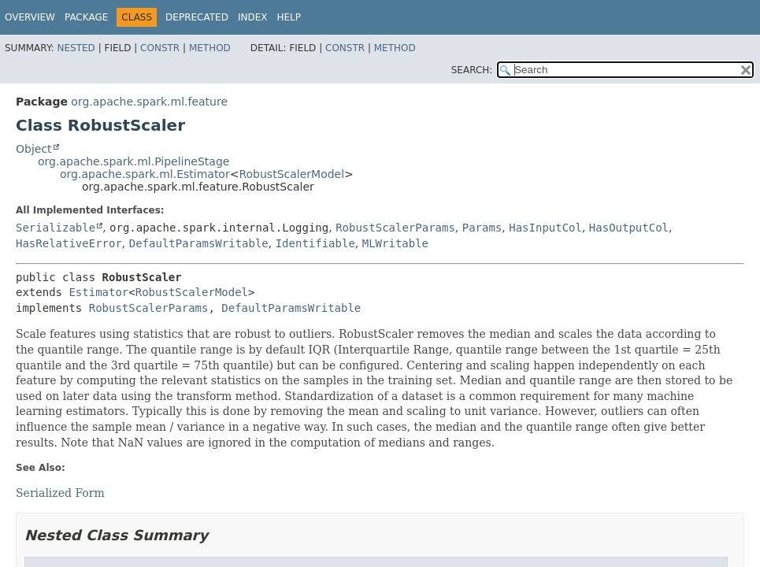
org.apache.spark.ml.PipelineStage (133, 161)
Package (86, 17)
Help (288, 17)
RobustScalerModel (291, 174)
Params (482, 227)
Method (210, 48)
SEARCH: (472, 70)
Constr (160, 48)
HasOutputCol (629, 227)
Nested (76, 48)
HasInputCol (545, 227)
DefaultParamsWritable (199, 243)
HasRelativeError (69, 243)
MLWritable (395, 243)
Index (253, 17)
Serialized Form (60, 493)
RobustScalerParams (395, 227)
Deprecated (196, 17)
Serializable (55, 227)
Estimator (98, 292)
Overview (30, 17)
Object (34, 149)
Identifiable (315, 243)
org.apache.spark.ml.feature (149, 101)
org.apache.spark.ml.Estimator (145, 174)
